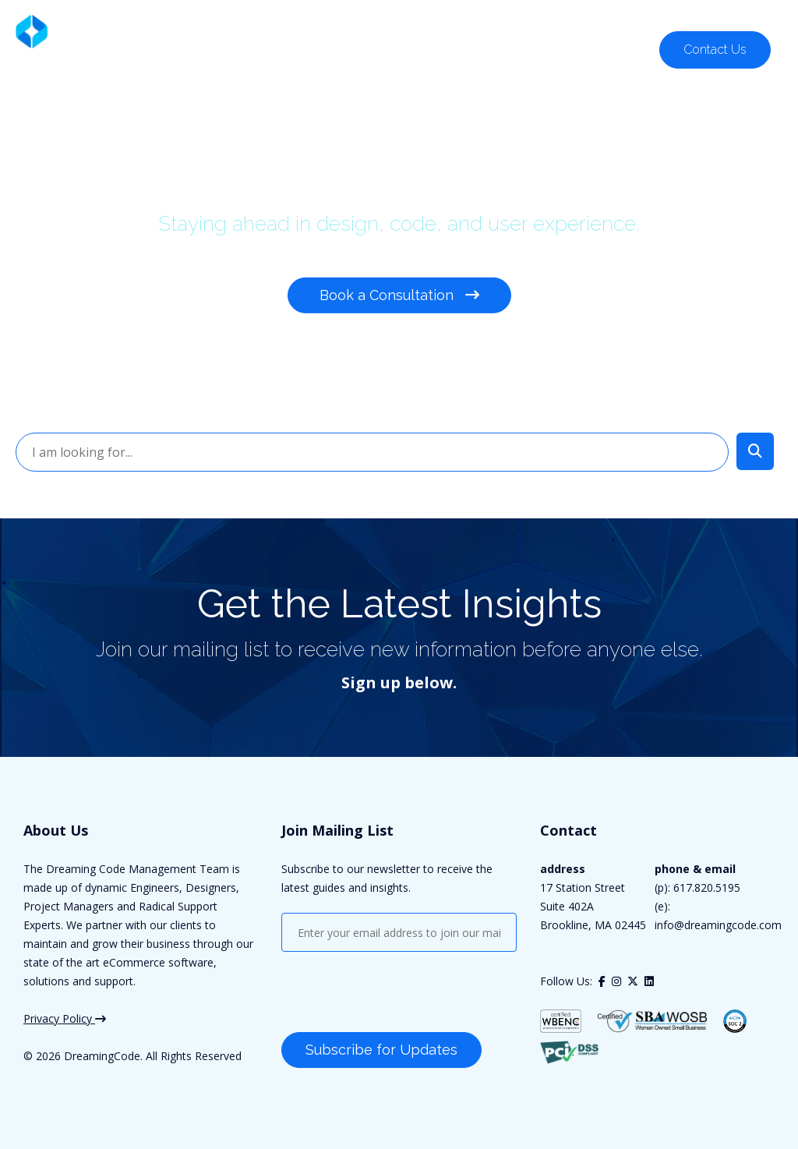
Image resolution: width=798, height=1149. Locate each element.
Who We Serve (338, 48)
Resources (614, 48)
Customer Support (606, 16)
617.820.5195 (729, 16)
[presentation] (399, 993)
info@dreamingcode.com (718, 924)
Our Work (438, 48)
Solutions (239, 48)
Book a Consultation (399, 295)
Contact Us (715, 49)
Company (524, 48)
